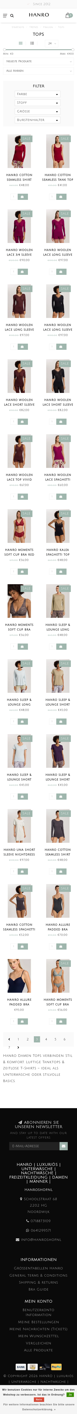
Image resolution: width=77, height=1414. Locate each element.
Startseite (18, 27)
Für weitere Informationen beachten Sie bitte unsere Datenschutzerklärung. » (39, 1407)
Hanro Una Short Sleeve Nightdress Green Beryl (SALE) (19, 855)
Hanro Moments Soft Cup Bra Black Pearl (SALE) (19, 630)
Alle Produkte (38, 1350)
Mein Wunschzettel (38, 1336)
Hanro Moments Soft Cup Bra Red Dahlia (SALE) (19, 555)
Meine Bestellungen (38, 1322)
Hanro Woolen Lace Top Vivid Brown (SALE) (19, 480)
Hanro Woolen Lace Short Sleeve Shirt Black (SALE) (58, 405)
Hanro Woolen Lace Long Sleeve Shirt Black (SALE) (58, 330)
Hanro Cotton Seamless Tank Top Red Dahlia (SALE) (57, 180)
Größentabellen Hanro (38, 1268)
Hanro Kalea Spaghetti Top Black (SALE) (58, 555)
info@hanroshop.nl (41, 1240)
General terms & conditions (38, 1275)
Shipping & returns (38, 1282)
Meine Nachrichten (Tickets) (38, 1329)
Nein (39, 1399)
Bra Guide (39, 1289)
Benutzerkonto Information (38, 1312)
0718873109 (41, 1221)
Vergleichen (38, 1343)
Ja (70, 1394)
